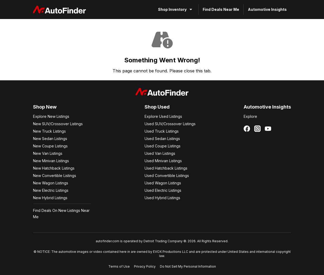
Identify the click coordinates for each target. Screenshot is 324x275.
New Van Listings (47, 153)
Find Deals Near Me (221, 9)
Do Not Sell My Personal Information (188, 266)
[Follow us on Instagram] (257, 128)
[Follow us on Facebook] (247, 128)
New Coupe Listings (50, 146)
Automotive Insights (267, 9)
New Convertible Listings (54, 175)
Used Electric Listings (163, 190)
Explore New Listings (51, 116)
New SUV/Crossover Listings (58, 124)
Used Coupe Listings (162, 146)
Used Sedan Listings (162, 138)
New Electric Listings (50, 190)
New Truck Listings (49, 131)
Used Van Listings (160, 153)
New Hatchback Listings (54, 168)
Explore (250, 116)
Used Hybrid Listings (162, 197)
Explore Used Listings (163, 116)
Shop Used (157, 107)
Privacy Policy (145, 266)
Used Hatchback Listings (166, 168)
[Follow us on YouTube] (268, 128)
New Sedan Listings (50, 138)
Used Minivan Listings (163, 161)
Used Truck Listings (162, 131)
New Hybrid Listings (50, 197)
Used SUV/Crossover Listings (170, 124)
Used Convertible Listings (167, 175)
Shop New (45, 107)
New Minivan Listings (51, 161)
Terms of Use (119, 266)
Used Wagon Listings (163, 183)
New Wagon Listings (50, 183)
